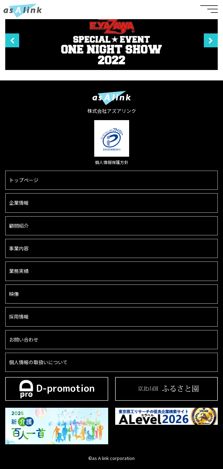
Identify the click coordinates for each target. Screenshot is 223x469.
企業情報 (19, 202)
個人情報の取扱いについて (38, 362)
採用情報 (19, 316)
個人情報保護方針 (111, 162)
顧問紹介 (19, 225)
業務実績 (19, 270)
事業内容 (19, 248)
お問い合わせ (23, 339)
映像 (14, 293)
